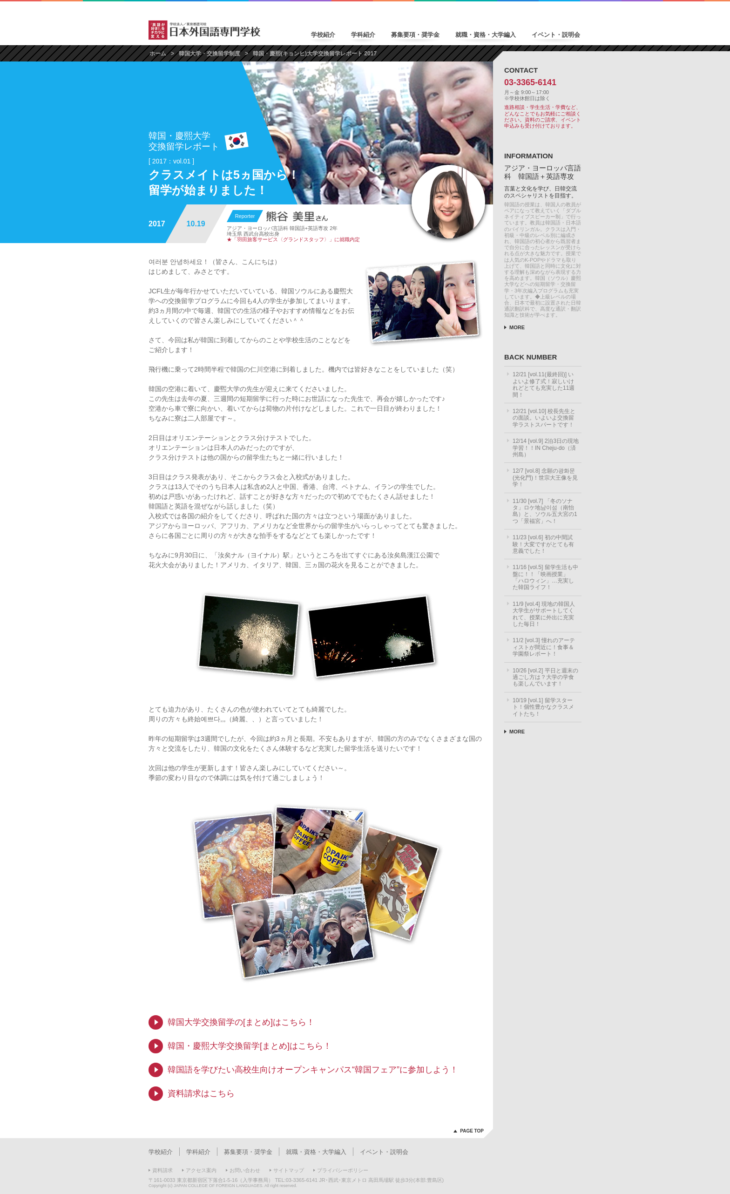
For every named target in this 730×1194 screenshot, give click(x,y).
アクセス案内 (201, 1170)
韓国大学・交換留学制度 (209, 53)
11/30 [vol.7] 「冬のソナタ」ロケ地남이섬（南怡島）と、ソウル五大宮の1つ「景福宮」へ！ (545, 511)
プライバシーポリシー (342, 1170)
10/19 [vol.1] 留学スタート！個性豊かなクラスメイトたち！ (543, 707)
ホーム (157, 53)
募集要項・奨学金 (415, 34)
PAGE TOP (472, 1130)
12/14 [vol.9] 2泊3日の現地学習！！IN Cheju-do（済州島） (546, 448)
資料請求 (162, 1170)
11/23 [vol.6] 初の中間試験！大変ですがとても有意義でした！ (543, 544)
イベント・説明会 (556, 34)
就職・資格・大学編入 (485, 34)
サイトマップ (288, 1170)
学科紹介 (363, 34)
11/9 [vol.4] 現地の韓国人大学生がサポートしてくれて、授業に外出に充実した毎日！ (544, 614)
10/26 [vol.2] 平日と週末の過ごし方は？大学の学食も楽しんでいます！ (545, 677)
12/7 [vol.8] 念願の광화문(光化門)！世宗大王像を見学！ (545, 478)
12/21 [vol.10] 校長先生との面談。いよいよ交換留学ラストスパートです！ (544, 418)
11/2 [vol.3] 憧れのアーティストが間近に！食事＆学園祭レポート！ (544, 647)
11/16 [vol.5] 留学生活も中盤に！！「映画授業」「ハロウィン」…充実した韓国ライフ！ (545, 577)
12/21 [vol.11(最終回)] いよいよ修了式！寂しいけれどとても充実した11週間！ (544, 384)
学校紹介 (323, 34)
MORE (517, 327)
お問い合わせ (245, 1170)
